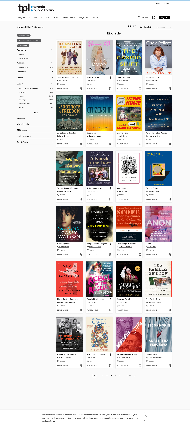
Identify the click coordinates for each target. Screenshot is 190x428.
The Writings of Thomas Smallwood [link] (128, 244)
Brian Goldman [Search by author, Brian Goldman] (124, 81)
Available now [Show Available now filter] (23, 58)
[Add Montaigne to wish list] (139, 199)
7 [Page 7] (119, 375)
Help (157, 3)
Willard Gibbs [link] (152, 188)
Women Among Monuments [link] (68, 188)
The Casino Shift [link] (123, 77)
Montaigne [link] (121, 188)
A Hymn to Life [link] (152, 77)
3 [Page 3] (102, 375)
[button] (142, 18)
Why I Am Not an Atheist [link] (156, 133)
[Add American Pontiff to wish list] (139, 310)
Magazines (84, 17)
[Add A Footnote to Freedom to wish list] (80, 144)
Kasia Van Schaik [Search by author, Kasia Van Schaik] (65, 191)
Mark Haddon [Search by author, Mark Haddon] (123, 136)
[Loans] (154, 18)
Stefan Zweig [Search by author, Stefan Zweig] (123, 191)
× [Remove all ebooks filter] (18, 45)
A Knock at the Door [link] (95, 188)
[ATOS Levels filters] (35, 130)
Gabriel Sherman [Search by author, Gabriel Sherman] (65, 358)
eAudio (95, 17)
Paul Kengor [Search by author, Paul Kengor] (123, 302)
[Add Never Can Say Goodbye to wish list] (80, 310)
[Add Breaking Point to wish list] (80, 254)
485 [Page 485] (129, 375)
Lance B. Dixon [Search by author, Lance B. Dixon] (64, 136)
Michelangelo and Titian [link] (127, 354)
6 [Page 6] (115, 375)
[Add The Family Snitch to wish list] (169, 310)
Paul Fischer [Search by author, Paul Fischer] (63, 81)
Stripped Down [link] (93, 77)
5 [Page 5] (111, 375)
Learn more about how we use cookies (110, 418)
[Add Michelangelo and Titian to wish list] (139, 365)
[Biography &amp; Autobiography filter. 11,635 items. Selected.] (36, 88)
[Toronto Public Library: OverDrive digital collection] (36, 8)
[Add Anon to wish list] (169, 254)
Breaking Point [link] (63, 244)
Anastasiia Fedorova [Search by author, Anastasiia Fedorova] (155, 358)
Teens (56, 17)
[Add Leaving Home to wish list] (139, 144)
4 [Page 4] (107, 375)
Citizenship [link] (91, 133)
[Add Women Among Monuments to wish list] (80, 199)
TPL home (166, 3)
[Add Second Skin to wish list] (169, 365)
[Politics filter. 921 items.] (36, 107)
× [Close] (146, 416)
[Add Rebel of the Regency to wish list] (110, 310)
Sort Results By (146, 27)
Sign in (164, 17)
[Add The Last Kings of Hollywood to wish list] (80, 88)
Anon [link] (148, 244)
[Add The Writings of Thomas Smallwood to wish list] (139, 254)
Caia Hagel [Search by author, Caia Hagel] (152, 247)
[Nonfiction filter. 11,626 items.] (36, 92)
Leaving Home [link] (123, 133)
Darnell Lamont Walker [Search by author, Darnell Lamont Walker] (67, 302)
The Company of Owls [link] (96, 354)
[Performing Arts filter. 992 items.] (36, 103)
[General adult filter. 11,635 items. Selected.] (36, 67)
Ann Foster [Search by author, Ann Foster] (92, 302)
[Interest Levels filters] (35, 124)
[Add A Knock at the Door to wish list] (110, 199)
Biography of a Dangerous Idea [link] (98, 244)
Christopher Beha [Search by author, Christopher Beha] (154, 136)
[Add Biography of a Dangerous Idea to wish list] (110, 254)
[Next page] (135, 375)
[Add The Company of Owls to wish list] (110, 365)
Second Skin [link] (151, 354)
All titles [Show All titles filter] (21, 55)
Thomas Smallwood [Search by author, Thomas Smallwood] (125, 247)
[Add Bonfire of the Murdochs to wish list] (80, 365)
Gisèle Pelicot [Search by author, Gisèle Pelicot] (153, 81)
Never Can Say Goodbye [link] (67, 299)
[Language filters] (35, 118)
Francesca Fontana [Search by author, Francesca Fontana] (154, 302)
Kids (48, 17)
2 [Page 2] (98, 375)
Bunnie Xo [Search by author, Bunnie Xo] (92, 81)
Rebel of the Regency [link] (95, 299)
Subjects (22, 17)
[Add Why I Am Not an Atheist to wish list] (169, 144)
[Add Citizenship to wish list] (110, 144)
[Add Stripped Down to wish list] (110, 88)
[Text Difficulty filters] (35, 142)
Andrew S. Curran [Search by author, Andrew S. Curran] (95, 247)
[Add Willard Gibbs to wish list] (169, 199)
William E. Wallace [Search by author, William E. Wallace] (125, 358)
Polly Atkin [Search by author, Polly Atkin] (92, 358)
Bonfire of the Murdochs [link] (67, 354)
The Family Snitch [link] (153, 299)
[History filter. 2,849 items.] (36, 96)
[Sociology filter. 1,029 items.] (36, 100)
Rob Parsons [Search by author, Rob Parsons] (93, 191)
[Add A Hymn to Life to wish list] (169, 88)
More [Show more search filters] (36, 113)
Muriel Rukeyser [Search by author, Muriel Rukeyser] (153, 191)
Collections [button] (35, 17)
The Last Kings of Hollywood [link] (68, 77)
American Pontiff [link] (123, 299)
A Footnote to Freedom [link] (66, 133)
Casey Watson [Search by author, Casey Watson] (64, 247)
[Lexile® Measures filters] (35, 136)
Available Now (68, 17)
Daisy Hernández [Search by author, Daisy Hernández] (95, 136)
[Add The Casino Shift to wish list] (139, 88)
